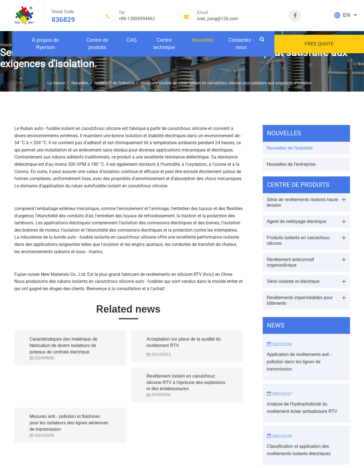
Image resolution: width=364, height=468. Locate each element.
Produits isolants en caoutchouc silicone (298, 240)
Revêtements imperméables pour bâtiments (300, 300)
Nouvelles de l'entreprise (291, 164)
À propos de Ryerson (45, 43)
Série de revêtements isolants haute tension (302, 202)
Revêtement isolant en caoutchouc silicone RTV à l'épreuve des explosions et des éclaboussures (186, 381)
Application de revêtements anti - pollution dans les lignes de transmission (299, 361)
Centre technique (164, 43)
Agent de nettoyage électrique (297, 221)
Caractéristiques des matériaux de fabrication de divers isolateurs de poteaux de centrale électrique (64, 344)
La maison (56, 83)
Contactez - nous (241, 43)
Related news (128, 309)
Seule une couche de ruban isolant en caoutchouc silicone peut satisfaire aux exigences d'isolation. (226, 83)
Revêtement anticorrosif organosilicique (290, 262)
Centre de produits (97, 43)
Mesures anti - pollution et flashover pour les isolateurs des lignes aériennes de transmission (69, 421)
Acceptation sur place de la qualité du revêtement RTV (184, 342)
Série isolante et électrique (293, 281)
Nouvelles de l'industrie (114, 83)
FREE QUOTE (319, 43)
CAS (131, 40)
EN (346, 15)
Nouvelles (203, 40)
